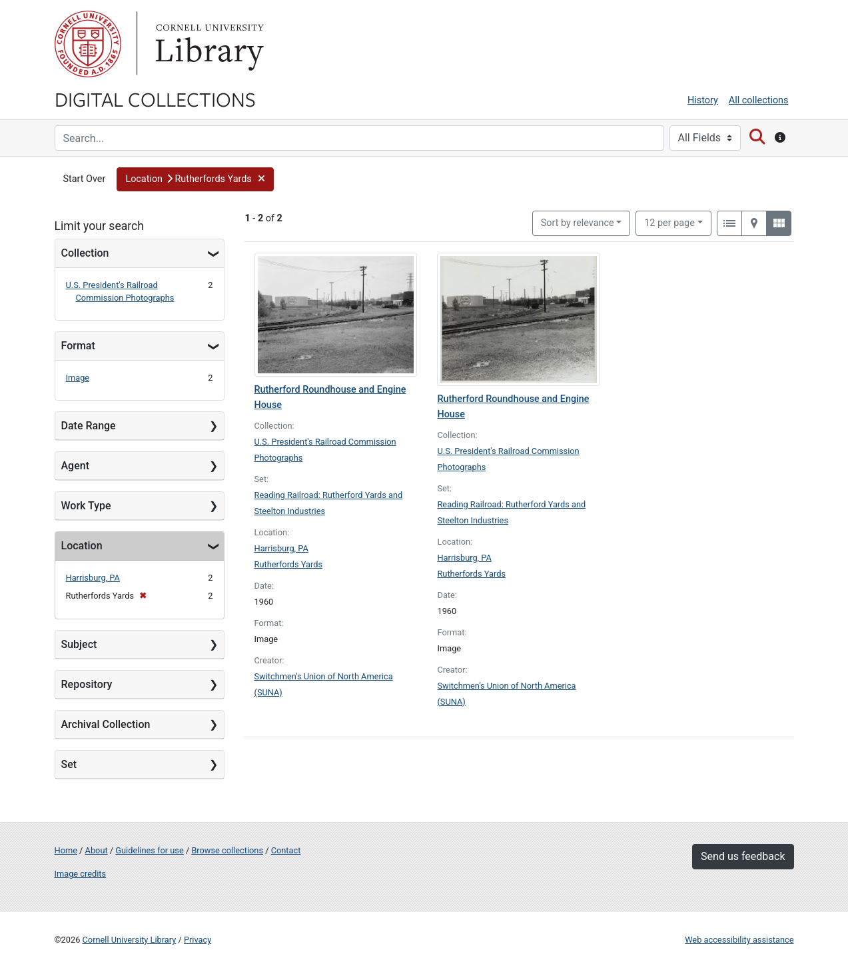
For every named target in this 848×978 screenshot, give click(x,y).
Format (78, 345)
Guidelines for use (149, 850)
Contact (286, 850)
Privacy (197, 940)
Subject (79, 644)
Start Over (84, 179)
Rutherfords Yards (288, 564)
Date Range (88, 425)
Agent (75, 465)
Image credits (81, 874)
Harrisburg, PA (93, 578)
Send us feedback (743, 856)
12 (669, 222)
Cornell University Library (130, 940)
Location (82, 545)
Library (208, 44)
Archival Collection (106, 724)
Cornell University (88, 44)
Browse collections (227, 850)
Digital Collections (155, 98)
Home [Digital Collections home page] (66, 850)
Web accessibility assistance (739, 940)
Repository (87, 684)
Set (69, 764)
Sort (577, 223)
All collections (759, 100)
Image (78, 378)
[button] (195, 179)
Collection (85, 253)
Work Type (86, 505)
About (96, 850)
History (702, 100)
